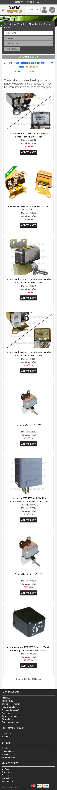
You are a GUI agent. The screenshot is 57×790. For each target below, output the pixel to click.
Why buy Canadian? (10, 710)
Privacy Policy (7, 719)
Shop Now (12, 49)
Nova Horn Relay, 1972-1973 (28, 425)
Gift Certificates (8, 751)
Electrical (21, 63)
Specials (5, 754)
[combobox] (28, 33)
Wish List (6, 775)
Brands (5, 748)
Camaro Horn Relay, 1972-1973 (29, 574)
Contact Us (36, 2)
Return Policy (7, 701)
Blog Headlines (8, 757)
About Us (6, 713)
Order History (7, 772)
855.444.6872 (22, 2)
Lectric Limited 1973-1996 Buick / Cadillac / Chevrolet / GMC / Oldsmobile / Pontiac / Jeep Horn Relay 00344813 (28, 501)
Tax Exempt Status (10, 707)
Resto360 (6, 698)
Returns (5, 737)
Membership (7, 781)
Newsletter (6, 778)
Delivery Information (10, 716)
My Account (7, 769)
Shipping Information (11, 704)
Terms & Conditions (10, 722)
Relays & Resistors (37, 63)
